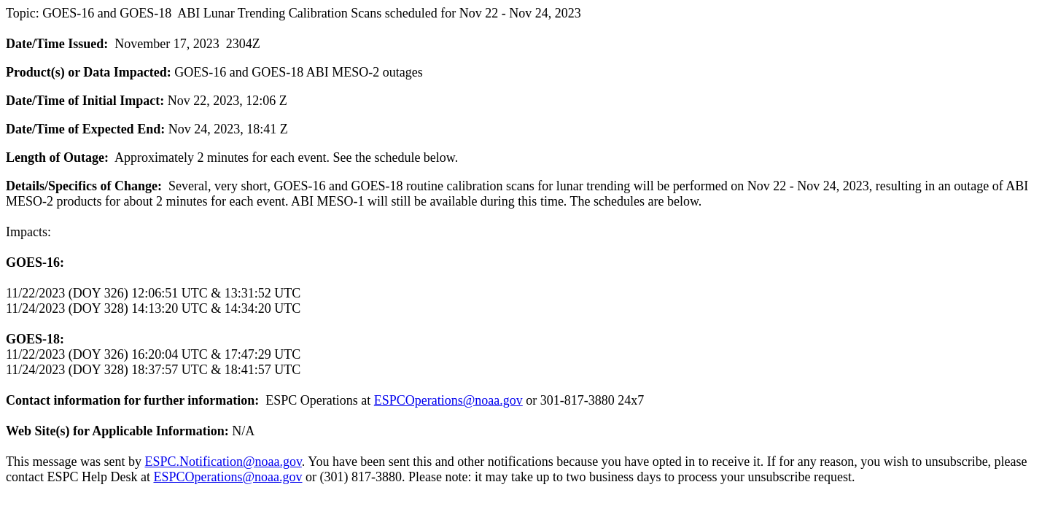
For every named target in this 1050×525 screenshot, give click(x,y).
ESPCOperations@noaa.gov (448, 400)
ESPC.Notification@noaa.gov (222, 461)
